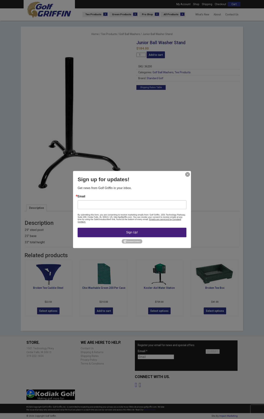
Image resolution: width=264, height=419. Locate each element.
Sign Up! (132, 232)
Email (81, 196)
